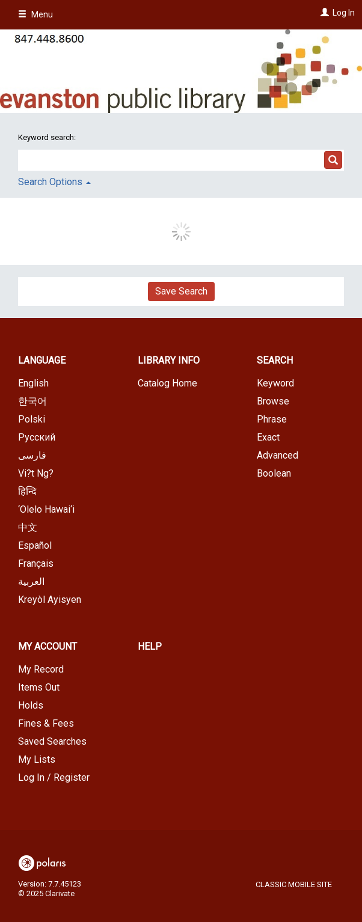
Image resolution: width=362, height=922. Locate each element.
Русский (36, 437)
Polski (31, 419)
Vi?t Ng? (36, 473)
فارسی (32, 455)
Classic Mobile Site (294, 884)
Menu (35, 14)
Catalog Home (167, 383)
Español (35, 545)
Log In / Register (54, 777)
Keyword (275, 383)
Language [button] (42, 360)
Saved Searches (52, 741)
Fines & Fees (46, 723)
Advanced (277, 455)
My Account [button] (47, 646)
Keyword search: (48, 137)
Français (36, 563)
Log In (344, 12)
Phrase (272, 419)
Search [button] (275, 360)
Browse (273, 401)
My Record (41, 669)
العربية (31, 581)
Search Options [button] (54, 182)
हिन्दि (27, 491)
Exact (268, 437)
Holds (30, 705)
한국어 (32, 401)
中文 (27, 527)
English (33, 383)
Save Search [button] (181, 291)
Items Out (39, 687)
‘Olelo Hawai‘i (46, 509)
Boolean (274, 473)
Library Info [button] (169, 360)
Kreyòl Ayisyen (49, 599)
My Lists (36, 759)
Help (150, 646)
